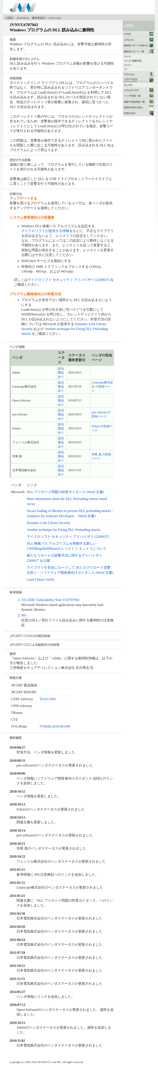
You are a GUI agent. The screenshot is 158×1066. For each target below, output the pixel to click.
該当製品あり (61, 372)
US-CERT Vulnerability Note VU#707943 (50, 600)
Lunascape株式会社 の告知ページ (102, 386)
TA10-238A (48, 699)
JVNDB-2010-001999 (55, 726)
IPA (23, 615)
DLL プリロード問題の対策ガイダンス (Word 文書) (65, 492)
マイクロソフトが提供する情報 (45, 231)
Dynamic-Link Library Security (49, 523)
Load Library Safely (41, 579)
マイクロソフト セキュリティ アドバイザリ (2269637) (69, 280)
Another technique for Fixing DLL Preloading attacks (63, 529)
